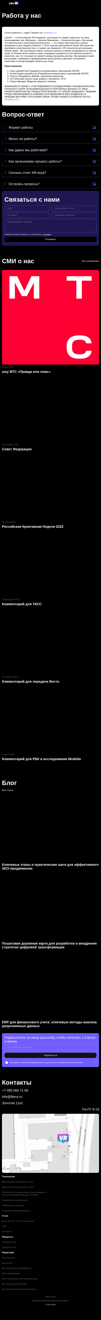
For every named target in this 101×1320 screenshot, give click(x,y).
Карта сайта (50, 1297)
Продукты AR (9, 1242)
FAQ (4, 1226)
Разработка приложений (14, 1200)
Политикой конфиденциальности (33, 1062)
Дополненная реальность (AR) (18, 1187)
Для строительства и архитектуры (19, 1278)
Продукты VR (9, 1247)
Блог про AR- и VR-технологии (18, 1221)
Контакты (7, 1231)
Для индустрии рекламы (14, 1284)
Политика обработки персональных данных (50, 1301)
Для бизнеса (8, 1257)
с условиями (46, 234)
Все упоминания (90, 261)
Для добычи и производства (16, 1268)
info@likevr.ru (50, 33)
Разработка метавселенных (16, 1210)
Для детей (7, 1263)
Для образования (11, 1273)
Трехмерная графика (13, 1205)
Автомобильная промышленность (19, 1289)
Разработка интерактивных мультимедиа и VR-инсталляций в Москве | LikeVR (24, 1193)
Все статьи (7, 790)
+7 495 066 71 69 (15, 1090)
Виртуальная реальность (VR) (17, 1182)
